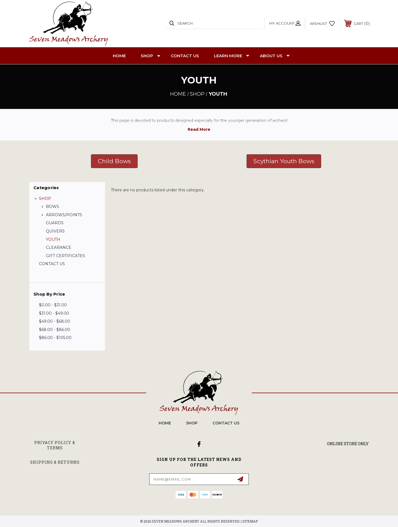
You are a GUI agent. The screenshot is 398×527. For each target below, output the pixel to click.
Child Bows (114, 161)
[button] (114, 161)
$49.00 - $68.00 (54, 321)
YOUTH (53, 239)
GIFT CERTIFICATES (65, 255)
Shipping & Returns (55, 462)
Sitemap (250, 521)
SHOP (150, 56)
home (165, 423)
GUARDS (55, 222)
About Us (275, 56)
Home (119, 55)
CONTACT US (185, 55)
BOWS (52, 206)
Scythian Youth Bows (283, 161)
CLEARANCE (58, 247)
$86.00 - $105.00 (55, 337)
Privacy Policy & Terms (54, 445)
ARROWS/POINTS (64, 214)
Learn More (231, 56)
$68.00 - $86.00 (54, 329)
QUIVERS (55, 231)
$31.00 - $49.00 (54, 313)
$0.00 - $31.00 (53, 304)
